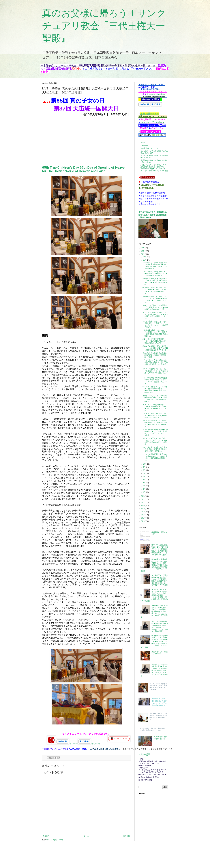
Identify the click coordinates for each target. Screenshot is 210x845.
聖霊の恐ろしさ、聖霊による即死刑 (159, 653)
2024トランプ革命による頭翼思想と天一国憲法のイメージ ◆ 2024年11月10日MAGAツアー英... (155, 307)
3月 (144, 486)
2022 (143, 499)
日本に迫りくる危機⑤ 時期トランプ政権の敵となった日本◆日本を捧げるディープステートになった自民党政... (154, 265)
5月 (144, 480)
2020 (143, 505)
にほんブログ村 (67, 744)
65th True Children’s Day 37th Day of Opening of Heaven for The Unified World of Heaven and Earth (84, 169)
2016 (143, 518)
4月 (144, 483)
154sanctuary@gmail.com (152, 89)
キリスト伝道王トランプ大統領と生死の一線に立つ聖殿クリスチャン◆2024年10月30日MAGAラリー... (154, 423)
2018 (143, 512)
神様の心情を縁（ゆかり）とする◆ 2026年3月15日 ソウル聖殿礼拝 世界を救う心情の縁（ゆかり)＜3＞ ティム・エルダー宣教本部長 (154, 611)
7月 (144, 473)
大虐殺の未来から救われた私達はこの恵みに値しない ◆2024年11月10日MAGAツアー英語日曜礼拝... (155, 281)
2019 (143, 509)
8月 (144, 470)
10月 (145, 464)
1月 (144, 492)
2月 (144, 489)
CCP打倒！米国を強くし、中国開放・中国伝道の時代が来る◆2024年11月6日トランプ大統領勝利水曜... (154, 389)
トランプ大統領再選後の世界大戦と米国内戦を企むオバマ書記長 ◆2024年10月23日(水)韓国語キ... (154, 457)
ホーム (86, 836)
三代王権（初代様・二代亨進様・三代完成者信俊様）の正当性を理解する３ (158, 716)
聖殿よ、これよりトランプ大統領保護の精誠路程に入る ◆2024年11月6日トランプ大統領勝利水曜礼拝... (155, 398)
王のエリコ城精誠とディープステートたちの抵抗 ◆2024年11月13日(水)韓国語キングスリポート (155, 348)
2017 (143, 515)
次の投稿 (46, 836)
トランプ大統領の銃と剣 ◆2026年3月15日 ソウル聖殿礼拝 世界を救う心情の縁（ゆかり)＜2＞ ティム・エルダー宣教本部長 (159, 626)
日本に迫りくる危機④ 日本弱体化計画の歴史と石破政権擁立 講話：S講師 (154, 355)
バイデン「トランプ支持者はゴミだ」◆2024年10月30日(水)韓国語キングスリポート (154, 415)
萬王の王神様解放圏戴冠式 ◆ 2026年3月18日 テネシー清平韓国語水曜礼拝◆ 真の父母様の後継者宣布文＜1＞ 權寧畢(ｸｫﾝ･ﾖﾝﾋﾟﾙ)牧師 (159, 550)
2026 (143, 248)
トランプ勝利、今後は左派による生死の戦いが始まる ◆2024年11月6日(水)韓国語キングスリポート (155, 363)
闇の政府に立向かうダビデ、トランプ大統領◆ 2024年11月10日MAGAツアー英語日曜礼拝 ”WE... (154, 290)
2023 (143, 496)
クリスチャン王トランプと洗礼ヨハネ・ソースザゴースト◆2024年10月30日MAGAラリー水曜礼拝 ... (154, 441)
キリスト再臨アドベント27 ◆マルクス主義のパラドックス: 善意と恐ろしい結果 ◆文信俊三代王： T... (155, 372)
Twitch (144, 122)
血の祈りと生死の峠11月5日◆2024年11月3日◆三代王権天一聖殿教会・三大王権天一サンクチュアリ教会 (155, 432)
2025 (143, 251)
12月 (145, 257)
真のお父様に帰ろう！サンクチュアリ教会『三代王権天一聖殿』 (104, 26)
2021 (143, 502)
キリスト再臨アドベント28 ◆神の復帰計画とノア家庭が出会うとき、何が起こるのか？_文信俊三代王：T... (155, 324)
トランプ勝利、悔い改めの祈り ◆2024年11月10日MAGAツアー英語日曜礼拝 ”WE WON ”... (154, 274)
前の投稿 (126, 836)
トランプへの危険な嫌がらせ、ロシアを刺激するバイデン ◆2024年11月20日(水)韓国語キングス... (155, 315)
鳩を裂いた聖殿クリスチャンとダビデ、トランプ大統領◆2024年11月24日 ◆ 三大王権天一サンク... (154, 299)
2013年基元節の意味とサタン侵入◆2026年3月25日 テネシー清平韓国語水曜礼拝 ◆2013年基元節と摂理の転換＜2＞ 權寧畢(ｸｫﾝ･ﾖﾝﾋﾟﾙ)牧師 (154, 595)
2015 (143, 521)
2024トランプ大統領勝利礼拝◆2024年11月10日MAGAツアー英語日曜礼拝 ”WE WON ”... (154, 341)
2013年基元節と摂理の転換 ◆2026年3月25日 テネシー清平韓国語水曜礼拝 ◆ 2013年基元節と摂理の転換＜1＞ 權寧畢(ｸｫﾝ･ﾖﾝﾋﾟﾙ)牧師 (159, 580)
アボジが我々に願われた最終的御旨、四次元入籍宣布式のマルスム (153, 729)
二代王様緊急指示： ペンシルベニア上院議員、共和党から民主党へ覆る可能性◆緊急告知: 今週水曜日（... (155, 333)
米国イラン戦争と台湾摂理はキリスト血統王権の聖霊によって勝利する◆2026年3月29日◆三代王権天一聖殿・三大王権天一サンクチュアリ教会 (154, 168)
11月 (145, 260)
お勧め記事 (144, 146)
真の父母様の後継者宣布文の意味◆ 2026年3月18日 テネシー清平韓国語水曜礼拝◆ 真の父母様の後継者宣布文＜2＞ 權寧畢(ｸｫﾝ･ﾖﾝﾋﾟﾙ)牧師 (154, 565)
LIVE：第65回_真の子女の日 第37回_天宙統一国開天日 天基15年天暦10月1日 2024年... (154, 449)
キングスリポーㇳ (155, 122)
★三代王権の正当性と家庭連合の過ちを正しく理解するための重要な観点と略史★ (152, 214)
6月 (144, 476)
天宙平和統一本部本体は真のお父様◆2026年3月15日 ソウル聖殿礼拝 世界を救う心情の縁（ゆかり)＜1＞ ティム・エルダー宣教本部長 (154, 670)
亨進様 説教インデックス (149, 148)
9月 (144, 467)
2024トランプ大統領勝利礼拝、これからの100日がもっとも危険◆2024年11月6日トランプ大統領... (154, 407)
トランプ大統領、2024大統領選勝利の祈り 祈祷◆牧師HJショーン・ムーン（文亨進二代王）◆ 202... (154, 381)
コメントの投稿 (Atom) (54, 840)
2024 (143, 254)
